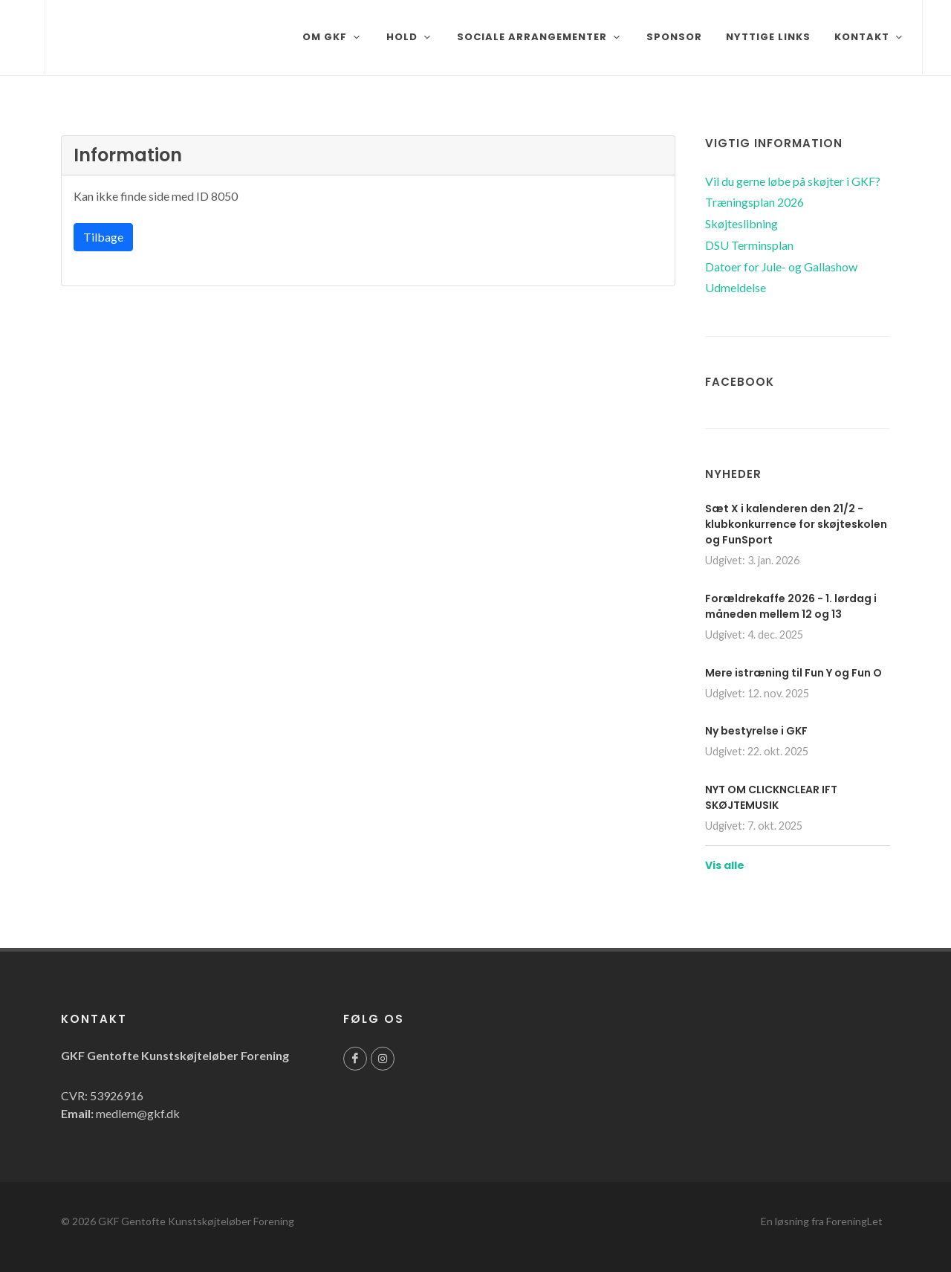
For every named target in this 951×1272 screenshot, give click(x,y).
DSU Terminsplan (749, 245)
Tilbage (103, 237)
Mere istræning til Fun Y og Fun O (793, 672)
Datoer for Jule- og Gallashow (781, 266)
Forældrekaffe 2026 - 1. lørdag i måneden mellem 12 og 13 (791, 606)
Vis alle (724, 865)
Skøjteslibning (741, 223)
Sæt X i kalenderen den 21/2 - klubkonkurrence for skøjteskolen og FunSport (796, 524)
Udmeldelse (735, 287)
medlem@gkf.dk (138, 1113)
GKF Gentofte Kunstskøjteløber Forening (196, 1221)
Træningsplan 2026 (754, 202)
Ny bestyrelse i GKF (756, 730)
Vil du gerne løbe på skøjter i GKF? (792, 181)
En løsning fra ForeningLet (822, 1221)
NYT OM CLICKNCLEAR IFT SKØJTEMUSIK (771, 797)
